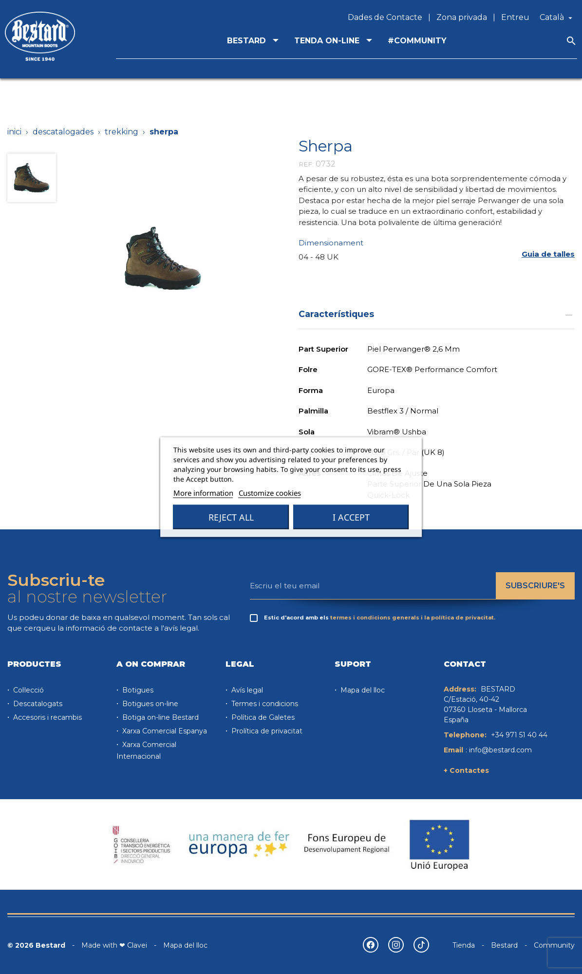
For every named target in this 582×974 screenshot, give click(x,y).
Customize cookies (270, 493)
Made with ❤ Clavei (114, 945)
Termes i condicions (263, 703)
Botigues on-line (149, 703)
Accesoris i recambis (46, 717)
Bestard (504, 945)
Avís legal (246, 690)
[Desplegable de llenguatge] (557, 17)
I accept (351, 517)
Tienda (463, 945)
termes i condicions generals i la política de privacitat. (412, 617)
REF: (306, 164)
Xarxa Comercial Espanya (163, 731)
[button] (548, 254)
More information (203, 493)
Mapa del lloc (361, 690)
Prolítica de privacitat (265, 731)
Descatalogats (36, 703)
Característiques (437, 313)
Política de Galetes (262, 717)
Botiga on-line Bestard (159, 717)
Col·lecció (27, 690)
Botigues (136, 690)
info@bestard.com (500, 750)
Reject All (231, 517)
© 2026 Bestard (36, 945)
